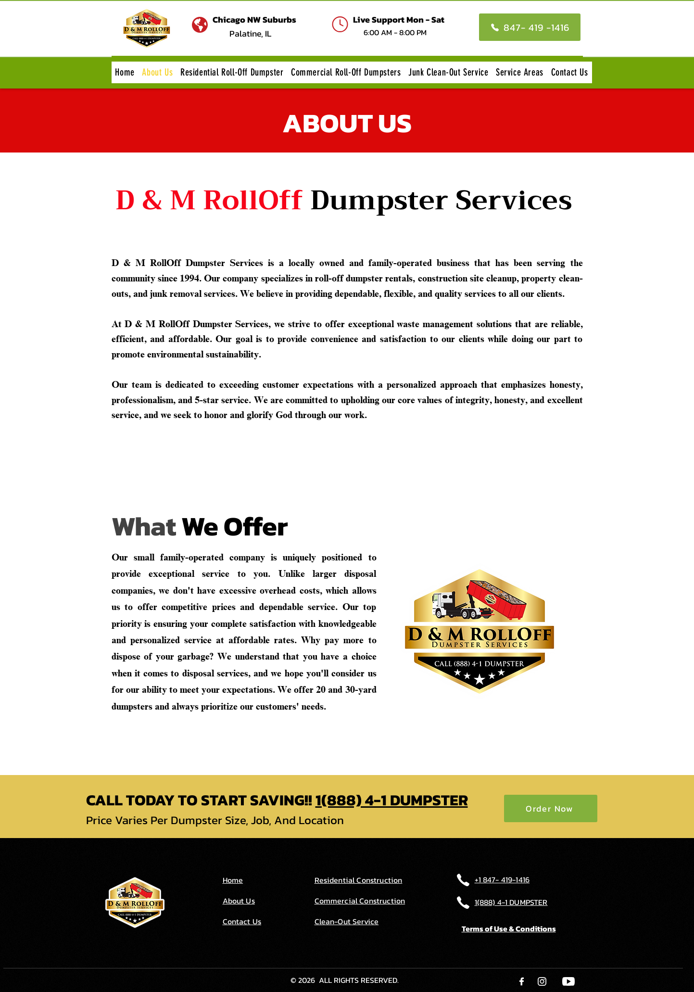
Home (233, 880)
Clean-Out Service (347, 921)
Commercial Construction (360, 900)
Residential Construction (359, 880)
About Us (239, 900)
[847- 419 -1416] (529, 27)
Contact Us (242, 921)
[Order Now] (550, 808)
